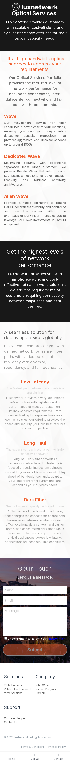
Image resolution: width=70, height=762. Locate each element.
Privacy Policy (56, 638)
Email (8, 600)
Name (9, 590)
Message (11, 611)
